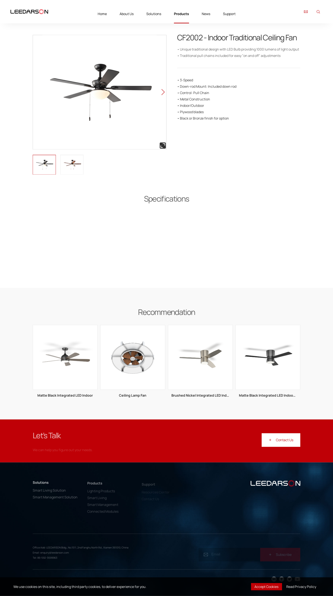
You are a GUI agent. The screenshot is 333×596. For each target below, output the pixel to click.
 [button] (163, 92)
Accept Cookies (266, 586)
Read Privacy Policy (301, 586)
